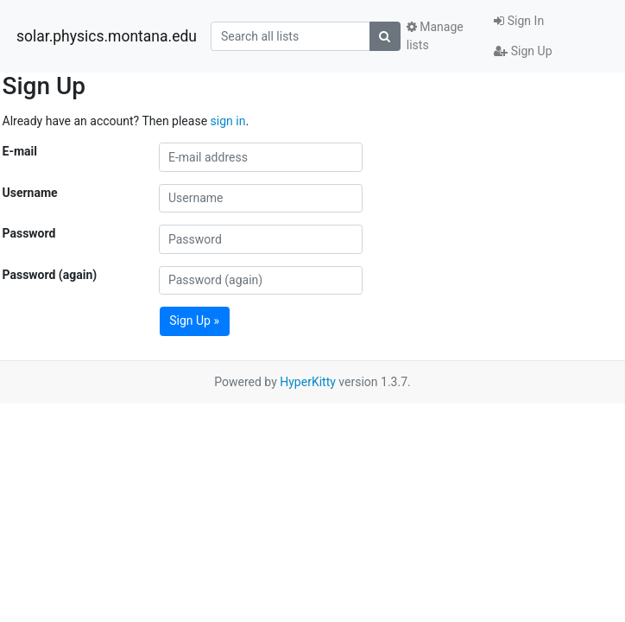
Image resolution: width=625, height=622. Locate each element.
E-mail (20, 151)
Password (29, 233)
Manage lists (435, 36)
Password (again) (50, 275)
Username (30, 193)
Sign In (519, 21)
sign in (228, 121)
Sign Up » (194, 320)
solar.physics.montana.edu (106, 36)
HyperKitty (308, 382)
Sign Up (523, 51)
